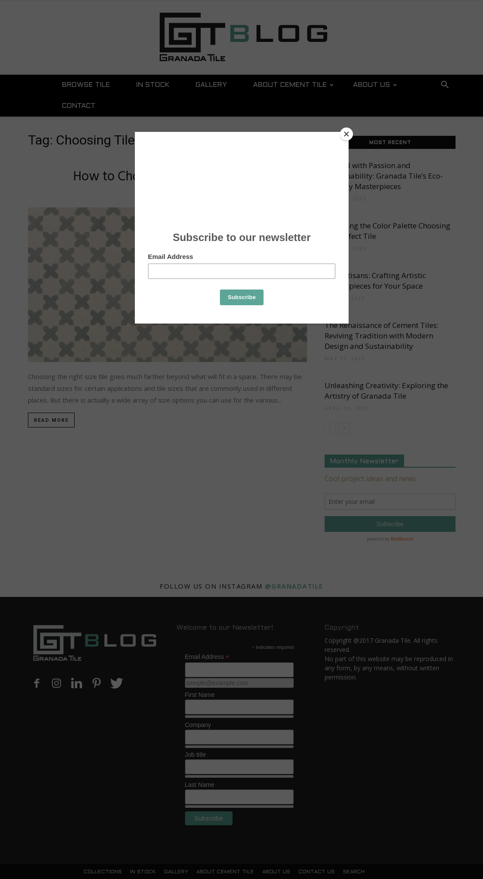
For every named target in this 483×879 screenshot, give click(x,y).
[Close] (346, 134)
